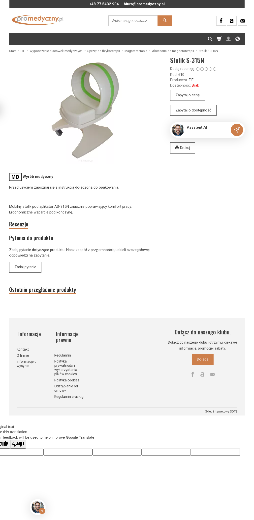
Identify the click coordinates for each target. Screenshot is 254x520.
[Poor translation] (18, 444)
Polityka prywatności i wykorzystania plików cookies (65, 368)
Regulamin (62, 355)
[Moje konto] (228, 39)
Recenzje (20, 224)
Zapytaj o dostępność (193, 110)
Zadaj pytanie (25, 269)
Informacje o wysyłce (26, 364)
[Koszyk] (219, 39)
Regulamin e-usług (69, 397)
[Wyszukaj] (165, 20)
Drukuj (182, 148)
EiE (191, 80)
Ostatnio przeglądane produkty (47, 292)
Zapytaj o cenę (187, 95)
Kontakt (23, 349)
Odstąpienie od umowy (66, 388)
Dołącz (202, 363)
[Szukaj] (210, 39)
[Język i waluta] (237, 39)
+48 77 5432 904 (104, 4)
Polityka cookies (66, 380)
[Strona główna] (38, 20)
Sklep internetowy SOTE (221, 412)
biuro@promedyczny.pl (144, 4)
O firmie (23, 355)
